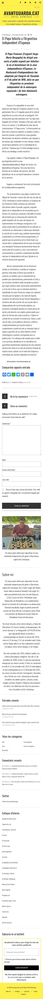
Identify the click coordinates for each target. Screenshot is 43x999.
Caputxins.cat (6, 824)
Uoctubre (5, 750)
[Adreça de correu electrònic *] (21, 952)
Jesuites (4, 857)
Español (23, 994)
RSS (29, 3)
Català (35, 991)
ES (38, 7)
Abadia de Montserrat (9, 819)
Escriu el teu (33, 396)
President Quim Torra (9, 901)
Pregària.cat (6, 895)
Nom (4, 459)
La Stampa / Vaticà (8, 873)
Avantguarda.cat (21, 13)
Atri (26, 35)
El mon (4, 835)
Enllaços (17, 991)
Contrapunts (28, 742)
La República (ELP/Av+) (9, 868)
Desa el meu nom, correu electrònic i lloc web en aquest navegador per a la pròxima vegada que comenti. (21, 493)
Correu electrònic (9, 469)
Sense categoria (29, 746)
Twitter (24, 3)
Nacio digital (6, 890)
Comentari (6, 423)
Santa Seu (5, 912)
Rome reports (6, 906)
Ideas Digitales (7, 851)
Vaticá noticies (7, 922)
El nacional (5, 841)
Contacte (26, 991)
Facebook (19, 3)
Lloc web (5, 479)
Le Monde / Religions (8, 879)
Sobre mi (8, 991)
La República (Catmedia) (10, 862)
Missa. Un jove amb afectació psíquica (14, 714)
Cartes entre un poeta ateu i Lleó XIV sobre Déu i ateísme (21, 706)
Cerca (39, 3)
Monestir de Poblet (8, 884)
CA (35, 7)
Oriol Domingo (6, 35)
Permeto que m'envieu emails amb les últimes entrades (20, 960)
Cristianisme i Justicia (9, 830)
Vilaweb (4, 917)
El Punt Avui (6, 846)
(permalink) (27, 382)
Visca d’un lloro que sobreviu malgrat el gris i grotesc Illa (20, 722)
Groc (3, 746)
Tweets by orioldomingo (10, 801)
